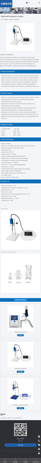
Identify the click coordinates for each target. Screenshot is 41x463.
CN (29, 2)
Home (6, 19)
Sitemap (20, 445)
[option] (20, 10)
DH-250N (20, 371)
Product (11, 19)
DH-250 (20, 335)
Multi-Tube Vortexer (6, 418)
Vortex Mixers (17, 418)
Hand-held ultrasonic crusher (18, 19)
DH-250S (20, 408)
